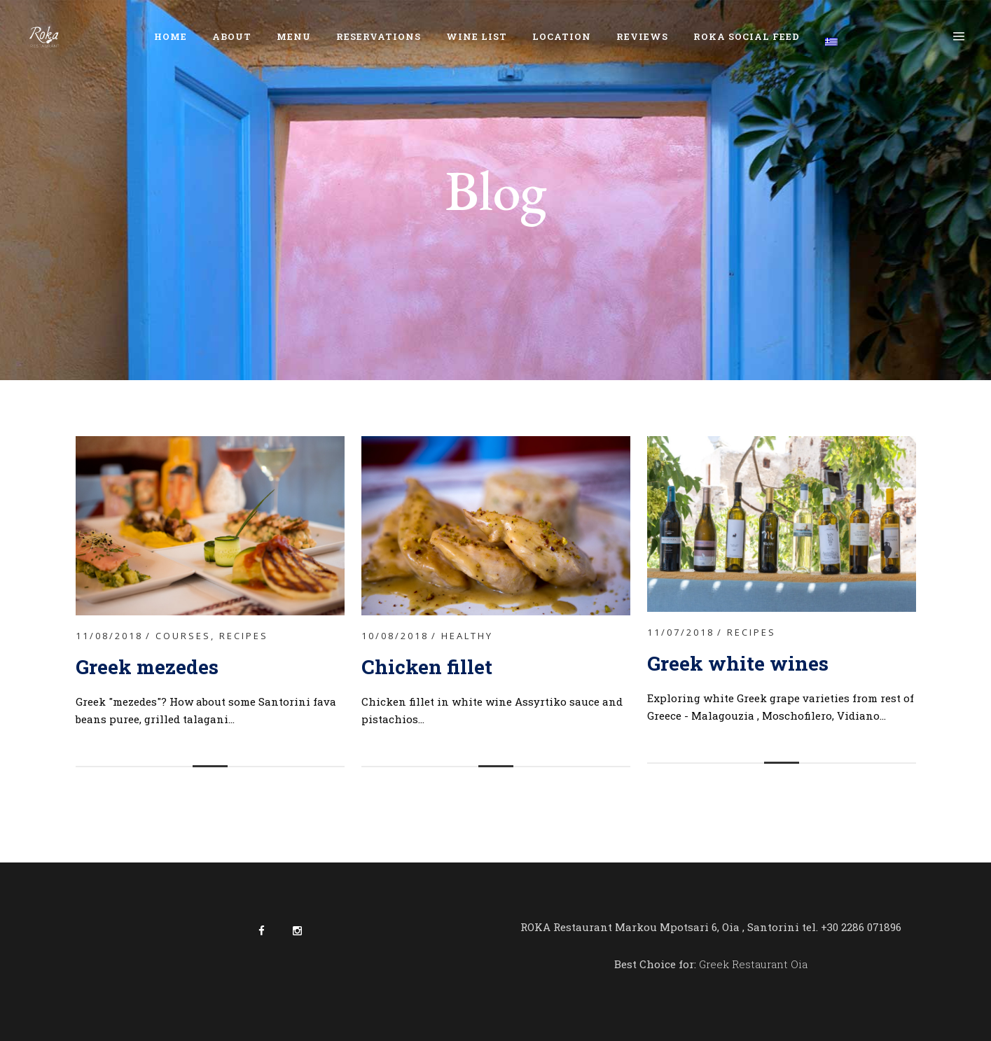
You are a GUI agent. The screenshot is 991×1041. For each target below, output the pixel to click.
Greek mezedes (147, 667)
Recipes (243, 635)
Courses (183, 635)
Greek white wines (738, 663)
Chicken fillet (429, 667)
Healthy (467, 635)
